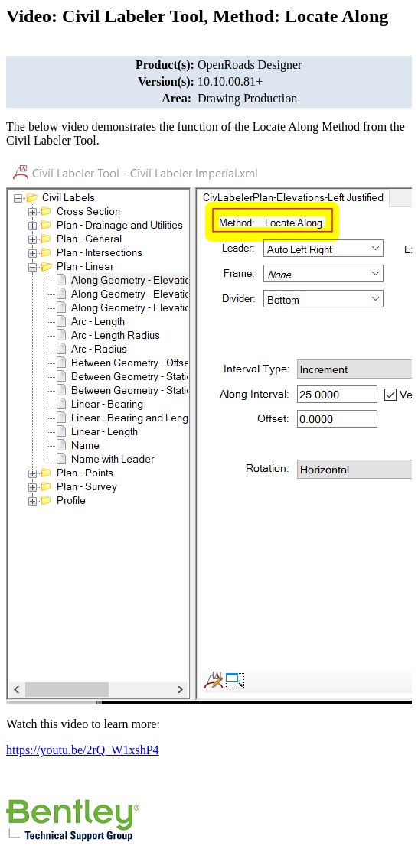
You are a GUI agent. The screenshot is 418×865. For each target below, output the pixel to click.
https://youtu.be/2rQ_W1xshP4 (82, 749)
